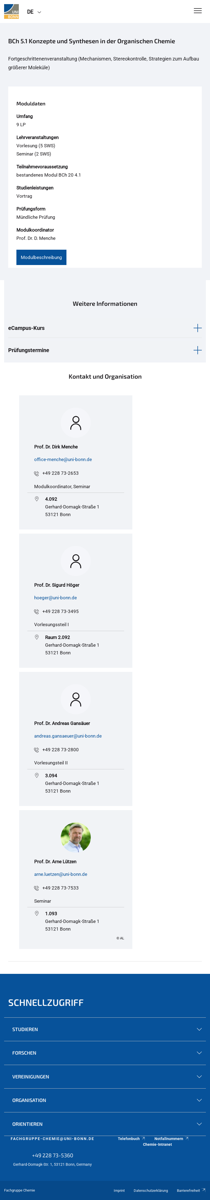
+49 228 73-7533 (60, 888)
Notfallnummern (171, 1138)
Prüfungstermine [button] (28, 350)
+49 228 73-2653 (60, 473)
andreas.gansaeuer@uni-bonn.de (68, 736)
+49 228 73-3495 (60, 611)
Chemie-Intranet (157, 1144)
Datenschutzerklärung (151, 1191)
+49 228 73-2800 (60, 749)
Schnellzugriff (46, 1002)
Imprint (119, 1191)
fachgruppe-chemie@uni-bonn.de (52, 1138)
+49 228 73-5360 (52, 1155)
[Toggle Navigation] (198, 11)
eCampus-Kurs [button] (26, 328)
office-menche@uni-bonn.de (63, 459)
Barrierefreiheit (191, 1191)
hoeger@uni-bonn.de (55, 597)
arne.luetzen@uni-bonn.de (60, 874)
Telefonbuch (131, 1138)
